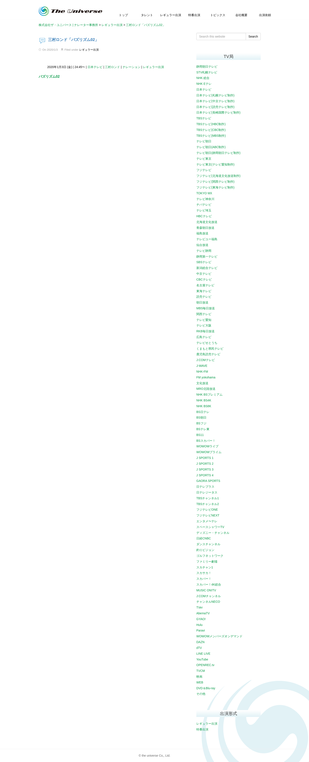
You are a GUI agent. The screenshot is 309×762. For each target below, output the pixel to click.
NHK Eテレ (204, 83)
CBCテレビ (204, 279)
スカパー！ (203, 578)
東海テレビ (203, 291)
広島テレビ (203, 337)
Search (253, 36)
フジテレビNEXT (207, 515)
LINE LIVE (203, 653)
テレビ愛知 (203, 320)
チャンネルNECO (208, 601)
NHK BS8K (203, 406)
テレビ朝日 (203, 141)
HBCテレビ (204, 216)
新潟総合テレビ (206, 268)
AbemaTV (203, 613)
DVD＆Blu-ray (205, 688)
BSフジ (201, 423)
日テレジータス (206, 492)
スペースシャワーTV (210, 527)
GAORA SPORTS (208, 481)
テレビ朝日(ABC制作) (211, 147)
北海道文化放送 (206, 222)
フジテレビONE (207, 509)
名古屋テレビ (205, 285)
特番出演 (202, 729)
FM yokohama (205, 377)
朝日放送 (202, 302)
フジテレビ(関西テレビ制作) (215, 181)
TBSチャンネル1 (207, 498)
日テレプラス (205, 486)
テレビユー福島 (206, 239)
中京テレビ (203, 273)
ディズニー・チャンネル (212, 532)
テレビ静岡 (203, 250)
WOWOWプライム (208, 452)
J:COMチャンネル (208, 596)
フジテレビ (203, 170)
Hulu (199, 625)
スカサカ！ (203, 573)
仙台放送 (202, 245)
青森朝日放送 (205, 227)
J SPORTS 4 (205, 475)
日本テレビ (95, 67)
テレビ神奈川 (205, 199)
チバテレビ (203, 204)
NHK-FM (202, 371)
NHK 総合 (202, 78)
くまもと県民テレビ (209, 348)
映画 (199, 676)
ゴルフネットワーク (209, 555)
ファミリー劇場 (206, 561)
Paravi (200, 630)
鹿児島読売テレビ (208, 354)
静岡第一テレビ (206, 256)
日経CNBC (203, 538)
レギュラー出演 (89, 49)
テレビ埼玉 (203, 210)
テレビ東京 (203, 158)
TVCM (200, 670)
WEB (199, 682)
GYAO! (201, 619)
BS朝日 (201, 417)
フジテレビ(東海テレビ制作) (215, 187)
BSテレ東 (202, 429)
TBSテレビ (203, 118)
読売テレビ (203, 296)
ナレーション (132, 67)
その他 (200, 693)
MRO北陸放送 (205, 388)
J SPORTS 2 (205, 463)
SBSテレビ (203, 262)
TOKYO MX (204, 193)
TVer (199, 607)
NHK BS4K (203, 400)
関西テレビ (203, 314)
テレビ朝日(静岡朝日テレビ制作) (218, 153)
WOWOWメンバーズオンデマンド (219, 636)
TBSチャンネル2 (207, 504)
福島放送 (202, 233)
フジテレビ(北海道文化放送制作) (218, 176)
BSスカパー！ (205, 440)
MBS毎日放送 (205, 308)
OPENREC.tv (205, 665)
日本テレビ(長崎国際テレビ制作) (218, 112)
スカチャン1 (204, 567)
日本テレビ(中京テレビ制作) (215, 101)
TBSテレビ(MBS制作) (211, 135)
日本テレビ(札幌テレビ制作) (215, 95)
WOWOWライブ (207, 446)
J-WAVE (201, 365)
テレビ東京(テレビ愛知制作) (215, 164)
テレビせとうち (206, 343)
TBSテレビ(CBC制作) (211, 130)
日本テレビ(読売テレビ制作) (215, 107)
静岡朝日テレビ (206, 66)
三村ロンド (112, 67)
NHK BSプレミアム (209, 394)
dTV (199, 648)
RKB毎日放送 (205, 331)
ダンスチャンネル (208, 544)
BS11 (200, 435)
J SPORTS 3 (205, 469)
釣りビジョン (205, 550)
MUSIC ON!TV (206, 590)
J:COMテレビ (205, 360)
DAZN (200, 642)
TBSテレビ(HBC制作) (211, 124)
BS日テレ (202, 412)
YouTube (202, 659)
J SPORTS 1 (205, 458)
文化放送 (202, 383)
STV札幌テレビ (206, 72)
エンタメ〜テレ (206, 521)
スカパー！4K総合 (208, 584)
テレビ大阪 (203, 325)
